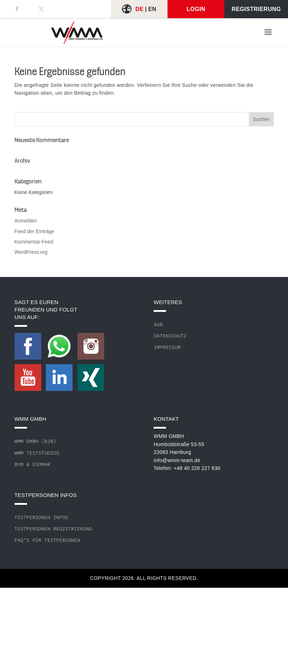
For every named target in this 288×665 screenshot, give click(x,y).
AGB (158, 324)
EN (152, 9)
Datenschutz (170, 335)
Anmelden (26, 221)
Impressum (167, 347)
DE (139, 9)
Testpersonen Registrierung (53, 528)
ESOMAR (41, 464)
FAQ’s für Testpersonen (47, 540)
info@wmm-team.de (177, 460)
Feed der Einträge (34, 231)
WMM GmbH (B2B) (36, 441)
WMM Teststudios (37, 453)
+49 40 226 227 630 (197, 468)
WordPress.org (31, 252)
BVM (19, 464)
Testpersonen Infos (41, 517)
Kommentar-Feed (34, 242)
